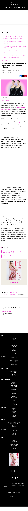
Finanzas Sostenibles (14, 444)
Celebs (15, 7)
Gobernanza (14, 441)
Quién (3, 344)
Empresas (14, 393)
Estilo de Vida (14, 364)
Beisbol (14, 382)
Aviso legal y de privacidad (13, 492)
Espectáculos (14, 345)
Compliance (13, 496)
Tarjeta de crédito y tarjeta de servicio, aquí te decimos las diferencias (13, 251)
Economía (14, 396)
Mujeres (14, 403)
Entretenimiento (14, 371)
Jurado (14, 366)
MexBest (3, 356)
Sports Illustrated (6, 379)
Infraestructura (14, 423)
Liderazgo (14, 432)
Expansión (4, 392)
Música (14, 375)
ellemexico (16, 477)
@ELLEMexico (8, 313)
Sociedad (14, 416)
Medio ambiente (14, 439)
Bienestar (14, 363)
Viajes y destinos (14, 360)
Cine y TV (14, 374)
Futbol (14, 381)
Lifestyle (14, 388)
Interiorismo (14, 426)
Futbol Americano (14, 383)
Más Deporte (14, 386)
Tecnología (14, 399)
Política (3, 407)
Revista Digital (14, 282)
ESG (14, 401)
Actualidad (14, 430)
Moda (6, 7)
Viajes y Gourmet (14, 352)
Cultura (14, 353)
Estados (14, 414)
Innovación (14, 445)
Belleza (11, 7)
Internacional (14, 397)
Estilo (14, 370)
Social (14, 440)
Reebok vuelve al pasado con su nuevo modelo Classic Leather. (14, 256)
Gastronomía (14, 357)
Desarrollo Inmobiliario (14, 422)
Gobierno (14, 408)
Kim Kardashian (12, 294)
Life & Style (4, 368)
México (14, 410)
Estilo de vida (21, 7)
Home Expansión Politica (14, 394)
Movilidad (14, 443)
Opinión (14, 415)
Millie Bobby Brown (15, 292)
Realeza (14, 346)
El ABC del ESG (14, 447)
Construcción (14, 421)
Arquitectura (14, 425)
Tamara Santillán (6, 311)
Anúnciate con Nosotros (13, 501)
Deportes (14, 372)
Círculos (14, 348)
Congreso (14, 411)
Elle (2, 335)
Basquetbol (14, 385)
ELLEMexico (10, 478)
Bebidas (14, 359)
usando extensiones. (17, 123)
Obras (14, 400)
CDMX (14, 412)
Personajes (14, 361)
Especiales (14, 434)
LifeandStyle (14, 404)
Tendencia (4, 294)
